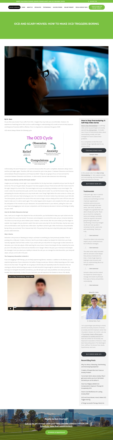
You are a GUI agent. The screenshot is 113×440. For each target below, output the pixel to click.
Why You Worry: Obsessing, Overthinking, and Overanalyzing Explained (93, 366)
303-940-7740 (92, 1)
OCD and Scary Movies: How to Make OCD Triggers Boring (93, 398)
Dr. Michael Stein (92, 130)
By (8, 119)
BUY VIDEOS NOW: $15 (93, 184)
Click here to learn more (94, 150)
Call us (28, 423)
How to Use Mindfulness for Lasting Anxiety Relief (91, 393)
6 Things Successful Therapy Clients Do (92, 403)
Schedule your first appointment (56, 426)
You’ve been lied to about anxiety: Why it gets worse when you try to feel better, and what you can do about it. (93, 378)
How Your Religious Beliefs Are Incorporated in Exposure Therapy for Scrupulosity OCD (92, 386)
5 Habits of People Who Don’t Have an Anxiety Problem (92, 371)
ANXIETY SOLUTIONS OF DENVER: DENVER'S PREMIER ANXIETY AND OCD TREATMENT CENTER (40, 1)
